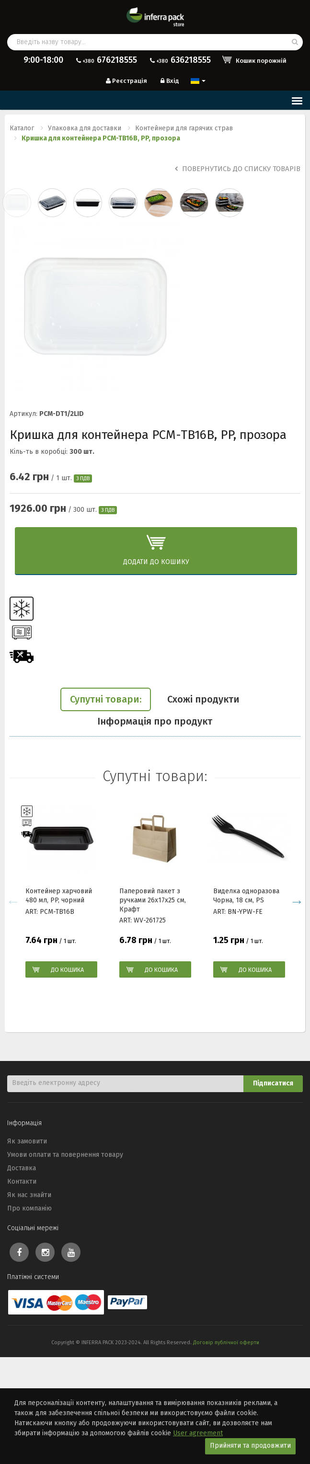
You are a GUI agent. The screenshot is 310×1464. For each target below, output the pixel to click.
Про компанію (29, 1208)
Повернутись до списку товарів (237, 168)
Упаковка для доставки (84, 128)
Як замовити (27, 1141)
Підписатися (273, 1083)
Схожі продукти (203, 699)
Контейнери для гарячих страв (184, 128)
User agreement (198, 1433)
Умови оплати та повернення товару (65, 1155)
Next (296, 901)
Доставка (21, 1168)
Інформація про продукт (154, 721)
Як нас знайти (29, 1195)
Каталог (22, 128)
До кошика (67, 969)
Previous (13, 901)
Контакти (21, 1181)
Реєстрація (125, 80)
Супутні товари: (105, 699)
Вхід (169, 80)
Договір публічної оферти (226, 1342)
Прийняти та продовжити (250, 1445)
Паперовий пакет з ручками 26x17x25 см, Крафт (152, 900)
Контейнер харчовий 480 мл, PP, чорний (58, 895)
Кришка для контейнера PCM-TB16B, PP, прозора (101, 138)
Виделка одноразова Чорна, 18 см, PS (246, 895)
